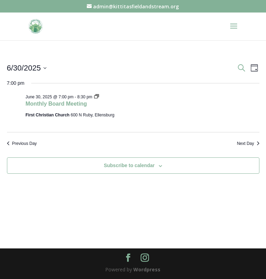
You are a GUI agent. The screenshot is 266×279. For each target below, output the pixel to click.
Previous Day (22, 143)
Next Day (248, 143)
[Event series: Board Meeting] (96, 97)
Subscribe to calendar (129, 165)
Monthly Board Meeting (56, 104)
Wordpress (146, 269)
